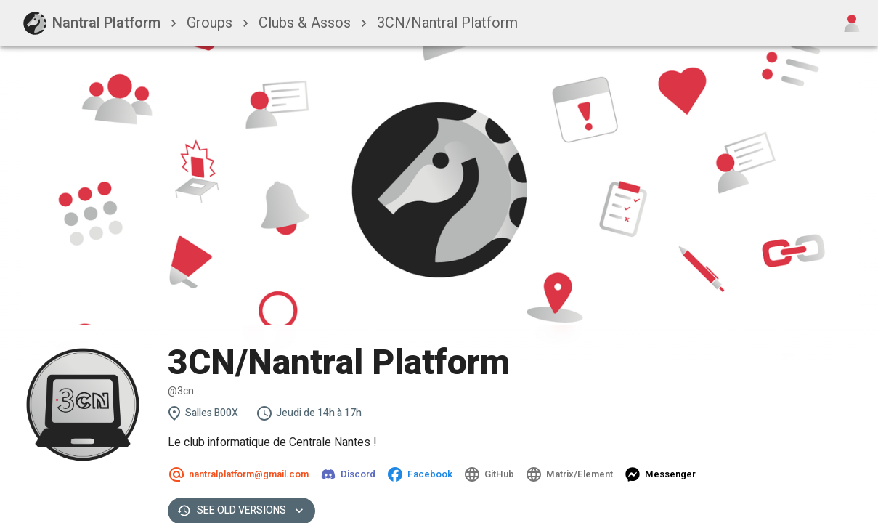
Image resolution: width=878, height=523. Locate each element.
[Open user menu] (851, 23)
